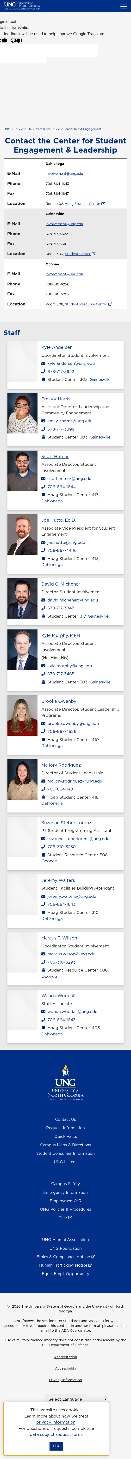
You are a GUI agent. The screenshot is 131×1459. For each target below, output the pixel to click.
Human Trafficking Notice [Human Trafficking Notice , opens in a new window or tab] (63, 1265)
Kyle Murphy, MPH (60, 635)
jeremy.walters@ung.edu (68, 896)
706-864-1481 (58, 789)
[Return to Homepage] (65, 1082)
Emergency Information (65, 1192)
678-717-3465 (57, 674)
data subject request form (56, 1434)
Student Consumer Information (65, 1153)
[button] (124, 6)
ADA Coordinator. (76, 1330)
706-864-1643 (58, 904)
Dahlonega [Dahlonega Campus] (52, 501)
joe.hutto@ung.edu (63, 542)
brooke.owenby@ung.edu (70, 723)
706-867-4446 (59, 550)
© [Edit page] (8, 1306)
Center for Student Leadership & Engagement (68, 129)
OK (56, 1446)
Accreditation (65, 1357)
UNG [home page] (7, 129)
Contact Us (65, 1119)
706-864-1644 (58, 487)
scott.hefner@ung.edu (66, 478)
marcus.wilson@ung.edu (68, 954)
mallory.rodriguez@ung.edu (71, 781)
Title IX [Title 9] (65, 1217)
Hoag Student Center (82, 203)
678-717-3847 (57, 608)
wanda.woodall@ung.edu (69, 1011)
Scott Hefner (55, 456)
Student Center (78, 253)
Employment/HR (65, 1200)
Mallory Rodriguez (61, 765)
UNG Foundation (66, 1248)
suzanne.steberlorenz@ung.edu (75, 839)
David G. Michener (60, 584)
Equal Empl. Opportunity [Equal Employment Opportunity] (65, 1273)
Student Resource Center (86, 304)
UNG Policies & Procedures (65, 1209)
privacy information (55, 1422)
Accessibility (65, 1368)
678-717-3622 (57, 371)
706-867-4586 (58, 731)
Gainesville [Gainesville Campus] (100, 379)
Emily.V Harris (55, 399)
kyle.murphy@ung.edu (66, 666)
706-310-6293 (58, 962)
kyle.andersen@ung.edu (68, 363)
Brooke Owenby (58, 701)
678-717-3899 (58, 429)
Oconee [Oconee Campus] (49, 861)
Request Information (65, 1127)
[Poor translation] (16, 40)
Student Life (23, 129)
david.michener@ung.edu (69, 600)
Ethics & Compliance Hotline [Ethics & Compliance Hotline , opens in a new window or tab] (63, 1256)
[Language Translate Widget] (77, 1399)
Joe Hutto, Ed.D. (58, 520)
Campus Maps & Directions (65, 1145)
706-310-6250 (58, 847)
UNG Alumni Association (65, 1239)
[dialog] (56, 1428)
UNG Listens (65, 1161)
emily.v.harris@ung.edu (67, 421)
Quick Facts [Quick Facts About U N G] (65, 1136)
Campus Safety (65, 1183)
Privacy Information (65, 1380)
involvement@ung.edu (64, 173)
